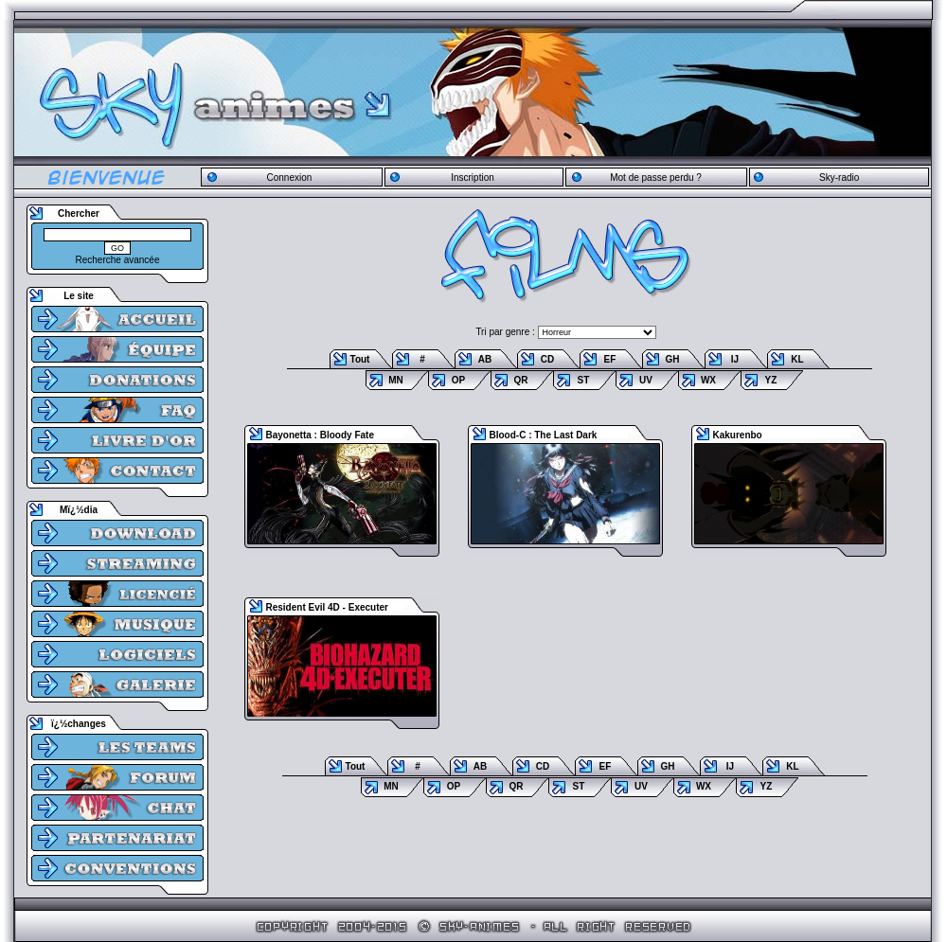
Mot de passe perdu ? (656, 177)
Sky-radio (839, 177)
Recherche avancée (118, 260)
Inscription (472, 177)
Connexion (289, 177)
